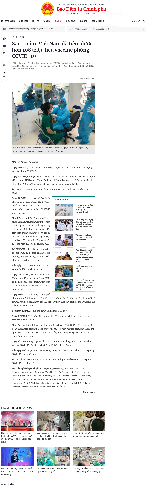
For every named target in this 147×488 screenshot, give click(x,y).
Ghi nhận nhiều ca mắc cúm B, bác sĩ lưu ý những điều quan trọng (88, 470)
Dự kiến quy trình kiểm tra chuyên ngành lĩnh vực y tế (52, 470)
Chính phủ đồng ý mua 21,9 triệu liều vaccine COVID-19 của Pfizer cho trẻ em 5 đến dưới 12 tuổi (85, 285)
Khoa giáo (70, 21)
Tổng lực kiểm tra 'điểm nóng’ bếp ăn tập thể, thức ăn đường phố (88, 434)
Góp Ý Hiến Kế (98, 21)
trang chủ (8, 21)
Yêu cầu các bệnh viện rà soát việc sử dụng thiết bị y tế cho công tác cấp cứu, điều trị (52, 436)
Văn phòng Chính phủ (100, 29)
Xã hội (58, 21)
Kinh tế (35, 21)
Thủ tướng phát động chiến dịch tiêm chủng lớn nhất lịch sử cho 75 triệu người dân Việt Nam (84, 224)
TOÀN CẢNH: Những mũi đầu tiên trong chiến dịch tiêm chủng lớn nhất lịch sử (84, 208)
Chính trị (23, 21)
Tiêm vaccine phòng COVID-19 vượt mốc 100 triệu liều (84, 237)
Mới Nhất (136, 21)
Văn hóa (47, 21)
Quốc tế (83, 21)
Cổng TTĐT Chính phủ (78, 29)
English (87, 13)
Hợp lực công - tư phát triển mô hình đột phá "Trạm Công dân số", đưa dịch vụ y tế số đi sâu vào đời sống (16, 437)
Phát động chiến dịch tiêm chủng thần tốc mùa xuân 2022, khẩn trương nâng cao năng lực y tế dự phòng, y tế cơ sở (84, 256)
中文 (95, 13)
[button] (58, 29)
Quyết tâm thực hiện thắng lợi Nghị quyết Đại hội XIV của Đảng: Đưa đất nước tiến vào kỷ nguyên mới (31, 29)
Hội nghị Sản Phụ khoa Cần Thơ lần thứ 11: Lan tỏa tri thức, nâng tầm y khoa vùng (17, 471)
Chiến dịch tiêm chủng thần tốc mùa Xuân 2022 (84, 268)
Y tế (22, 37)
